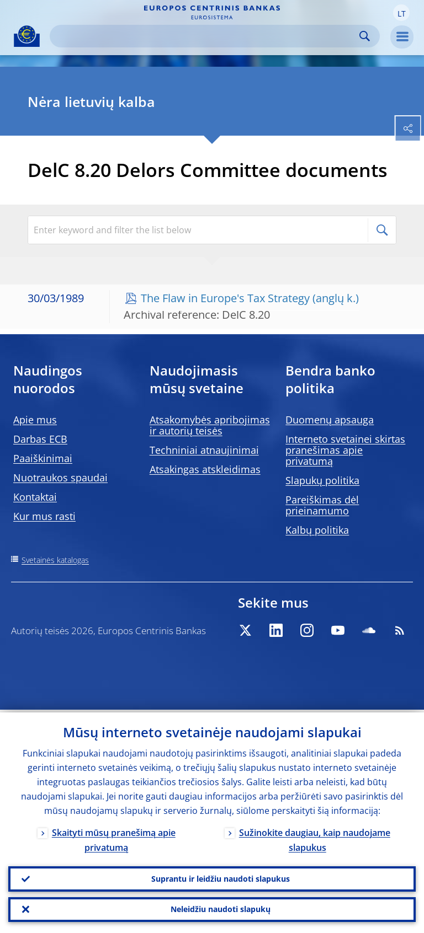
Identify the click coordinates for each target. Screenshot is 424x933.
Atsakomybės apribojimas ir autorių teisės (210, 425)
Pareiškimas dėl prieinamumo (322, 505)
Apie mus (35, 419)
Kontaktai (35, 496)
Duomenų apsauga (329, 419)
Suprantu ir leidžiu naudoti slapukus (220, 876)
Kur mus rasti (44, 516)
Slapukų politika (322, 480)
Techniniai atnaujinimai (204, 450)
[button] (401, 12)
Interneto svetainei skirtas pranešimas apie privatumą (345, 450)
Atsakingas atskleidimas (205, 469)
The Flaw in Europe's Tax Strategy (225, 298)
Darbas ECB (40, 439)
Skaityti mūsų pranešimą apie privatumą (114, 837)
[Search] (206, 36)
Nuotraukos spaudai (60, 477)
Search (365, 36)
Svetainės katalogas (55, 560)
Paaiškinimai (42, 458)
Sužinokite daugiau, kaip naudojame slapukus (314, 837)
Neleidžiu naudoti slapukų (221, 908)
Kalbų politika (317, 530)
